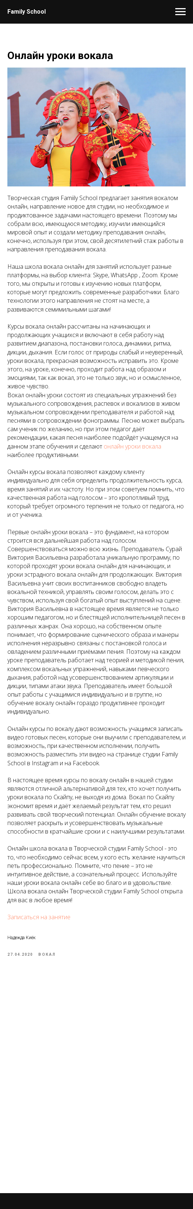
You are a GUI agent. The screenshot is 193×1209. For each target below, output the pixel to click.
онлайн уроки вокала (132, 446)
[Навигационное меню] (180, 12)
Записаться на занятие (38, 917)
